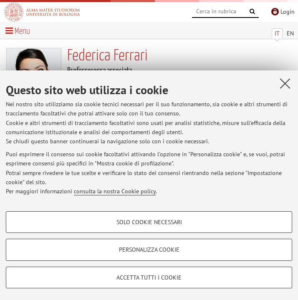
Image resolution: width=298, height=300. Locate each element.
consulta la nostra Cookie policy (115, 191)
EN (290, 33)
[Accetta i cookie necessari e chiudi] (285, 83)
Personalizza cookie (149, 249)
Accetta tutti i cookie (149, 277)
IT (277, 33)
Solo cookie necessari (149, 222)
